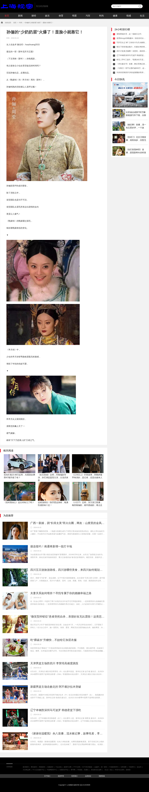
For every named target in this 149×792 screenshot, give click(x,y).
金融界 (96, 767)
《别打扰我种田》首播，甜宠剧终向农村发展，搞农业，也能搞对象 (136, 151)
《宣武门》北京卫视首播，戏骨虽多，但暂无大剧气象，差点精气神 (136, 139)
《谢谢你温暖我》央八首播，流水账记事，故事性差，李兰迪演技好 (67, 733)
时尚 (101, 15)
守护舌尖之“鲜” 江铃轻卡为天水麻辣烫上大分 (132, 42)
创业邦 (139, 767)
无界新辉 (123, 767)
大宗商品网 (26, 770)
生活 (142, 15)
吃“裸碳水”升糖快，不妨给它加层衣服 (53, 640)
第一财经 (104, 767)
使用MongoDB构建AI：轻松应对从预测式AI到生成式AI (132, 38)
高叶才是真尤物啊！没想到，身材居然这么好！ (132, 51)
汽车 (88, 15)
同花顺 (79, 770)
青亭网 (73, 770)
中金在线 (59, 767)
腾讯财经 (34, 767)
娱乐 (47, 15)
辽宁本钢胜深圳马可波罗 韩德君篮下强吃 (55, 710)
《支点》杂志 (108, 770)
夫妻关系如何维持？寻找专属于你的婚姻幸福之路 (60, 593)
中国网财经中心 (52, 770)
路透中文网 (67, 767)
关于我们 (47, 776)
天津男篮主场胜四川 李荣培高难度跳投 (54, 663)
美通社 (86, 770)
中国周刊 (132, 767)
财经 (34, 15)
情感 (128, 15)
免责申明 (61, 776)
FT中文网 (76, 767)
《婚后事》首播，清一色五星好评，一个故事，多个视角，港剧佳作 (136, 126)
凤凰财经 (50, 767)
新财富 (128, 770)
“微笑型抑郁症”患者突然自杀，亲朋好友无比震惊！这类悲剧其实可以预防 (67, 616)
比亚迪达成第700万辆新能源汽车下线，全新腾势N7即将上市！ (136, 114)
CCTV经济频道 (87, 767)
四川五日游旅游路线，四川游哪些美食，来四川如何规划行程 (67, 569)
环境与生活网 (119, 770)
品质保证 (88, 776)
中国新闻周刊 (113, 767)
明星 (74, 15)
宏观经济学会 (64, 770)
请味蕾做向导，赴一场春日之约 (129, 34)
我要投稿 (102, 776)
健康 (115, 15)
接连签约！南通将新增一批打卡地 (51, 546)
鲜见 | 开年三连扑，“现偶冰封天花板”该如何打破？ (132, 60)
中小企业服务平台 (38, 770)
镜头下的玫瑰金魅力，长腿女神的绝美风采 (132, 47)
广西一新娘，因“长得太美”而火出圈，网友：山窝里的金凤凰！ (67, 523)
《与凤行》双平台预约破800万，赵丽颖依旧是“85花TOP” (132, 68)
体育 (61, 15)
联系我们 (74, 776)
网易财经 (42, 767)
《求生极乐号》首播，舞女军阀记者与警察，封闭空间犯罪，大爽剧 (132, 64)
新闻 (20, 15)
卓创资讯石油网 (96, 770)
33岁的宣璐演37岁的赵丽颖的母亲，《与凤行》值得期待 (132, 72)
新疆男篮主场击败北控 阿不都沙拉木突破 (55, 686)
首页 (7, 15)
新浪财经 (26, 767)
